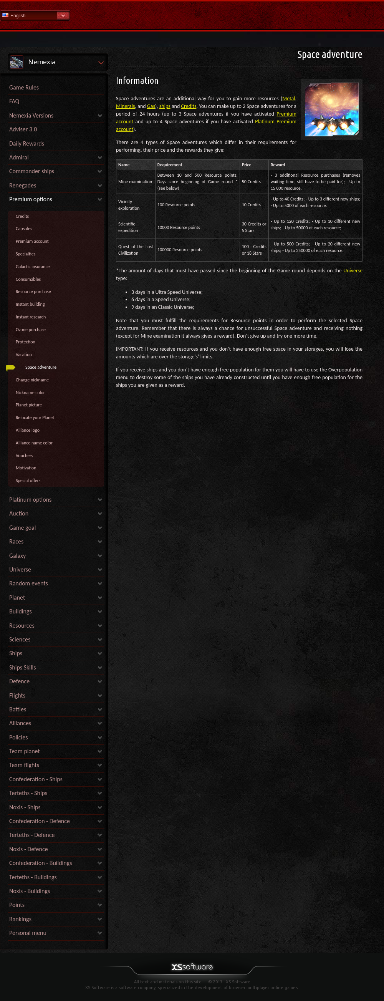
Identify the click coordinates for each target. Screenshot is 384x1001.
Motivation (26, 468)
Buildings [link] (20, 611)
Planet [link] (17, 597)
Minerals (125, 106)
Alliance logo (28, 430)
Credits (22, 216)
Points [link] (17, 904)
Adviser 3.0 (23, 129)
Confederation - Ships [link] (36, 779)
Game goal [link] (22, 527)
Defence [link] (19, 681)
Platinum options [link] (30, 499)
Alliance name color (34, 443)
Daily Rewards (26, 143)
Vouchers (24, 455)
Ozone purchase (31, 329)
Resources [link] (22, 625)
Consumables (28, 279)
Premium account (32, 241)
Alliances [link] (20, 723)
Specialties (25, 254)
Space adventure (40, 367)
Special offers (28, 480)
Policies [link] (18, 737)
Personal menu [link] (27, 932)
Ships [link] (15, 653)
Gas (151, 106)
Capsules (24, 228)
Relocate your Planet (35, 417)
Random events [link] (28, 583)
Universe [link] (20, 569)
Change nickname (32, 380)
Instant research (31, 317)
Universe (352, 270)
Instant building (30, 304)
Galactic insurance (33, 266)
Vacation (24, 354)
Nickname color (30, 392)
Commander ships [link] (31, 171)
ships (164, 106)
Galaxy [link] (17, 555)
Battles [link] (17, 709)
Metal (288, 98)
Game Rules (24, 87)
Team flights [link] (24, 765)
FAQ (14, 101)
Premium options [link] (30, 199)
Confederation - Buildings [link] (40, 863)
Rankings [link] (20, 919)
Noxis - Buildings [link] (29, 891)
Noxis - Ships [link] (24, 807)
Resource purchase (33, 291)
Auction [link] (18, 513)
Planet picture (29, 405)
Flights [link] (17, 695)
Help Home (192, 15)
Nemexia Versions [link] (31, 115)
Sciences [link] (19, 639)
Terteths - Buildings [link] (33, 877)
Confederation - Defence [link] (39, 821)
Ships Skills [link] (22, 667)
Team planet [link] (24, 751)
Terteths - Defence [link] (32, 835)
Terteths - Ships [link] (28, 793)
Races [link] (16, 541)
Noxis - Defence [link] (28, 849)
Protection (25, 342)
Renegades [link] (22, 185)
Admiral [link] (19, 157)
